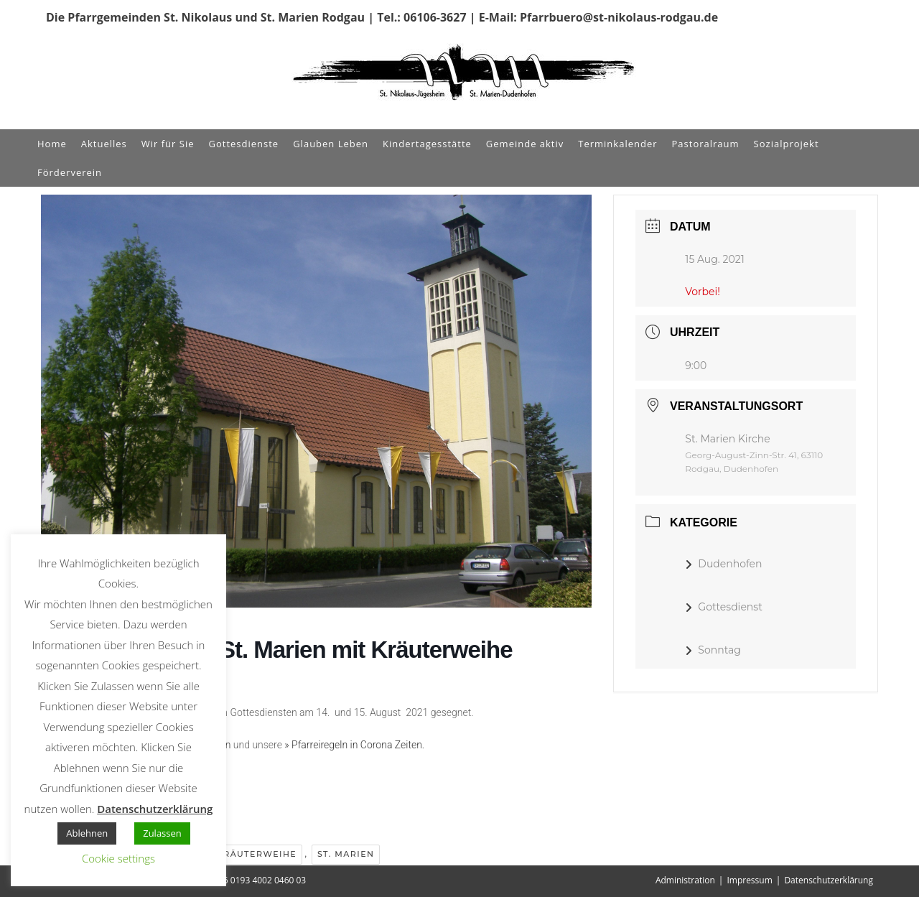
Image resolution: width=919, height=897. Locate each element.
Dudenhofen (723, 563)
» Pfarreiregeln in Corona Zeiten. (354, 744)
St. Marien (346, 854)
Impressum (749, 880)
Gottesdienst (723, 606)
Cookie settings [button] (118, 858)
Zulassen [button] (162, 833)
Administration (685, 880)
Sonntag (713, 649)
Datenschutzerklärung (828, 880)
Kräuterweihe (257, 854)
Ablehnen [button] (87, 833)
